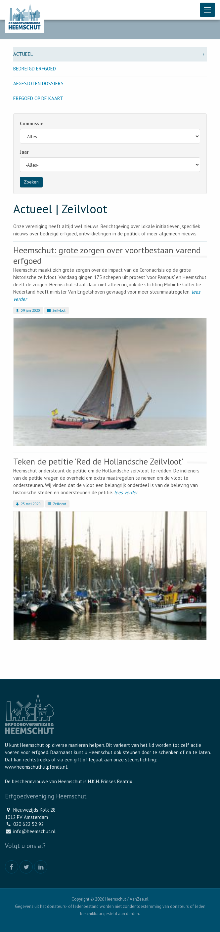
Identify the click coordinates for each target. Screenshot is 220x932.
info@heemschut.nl (34, 831)
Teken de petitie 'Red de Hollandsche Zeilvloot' (98, 461)
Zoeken (31, 182)
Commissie (31, 123)
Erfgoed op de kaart (38, 98)
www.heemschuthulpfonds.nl (36, 767)
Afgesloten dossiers (38, 83)
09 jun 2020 (27, 310)
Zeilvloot (55, 310)
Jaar (24, 152)
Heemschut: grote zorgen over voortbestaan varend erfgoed (107, 255)
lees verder (126, 492)
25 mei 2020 (28, 504)
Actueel (110, 54)
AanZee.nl (139, 899)
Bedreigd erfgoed (34, 68)
